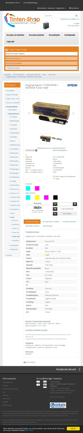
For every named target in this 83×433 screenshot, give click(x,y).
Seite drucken (29, 362)
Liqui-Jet (10, 41)
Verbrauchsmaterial (33, 74)
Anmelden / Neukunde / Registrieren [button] (52, 8)
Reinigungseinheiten (17, 169)
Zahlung (5, 386)
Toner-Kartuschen (18, 232)
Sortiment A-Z (65, 19)
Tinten (12, 213)
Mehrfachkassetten (17, 161)
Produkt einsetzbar (69, 222)
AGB (4, 392)
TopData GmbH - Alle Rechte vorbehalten (57, 339)
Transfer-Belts (15, 197)
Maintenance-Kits (16, 153)
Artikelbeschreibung (32, 222)
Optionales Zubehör (32, 226)
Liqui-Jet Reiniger (12, 95)
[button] (29, 113)
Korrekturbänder (16, 149)
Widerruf (6, 395)
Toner (44, 74)
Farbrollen (13, 137)
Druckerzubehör (36, 35)
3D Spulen (13, 117)
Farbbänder (69, 35)
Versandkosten (8, 382)
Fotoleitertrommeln (17, 209)
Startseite (7, 74)
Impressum (6, 399)
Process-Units (17, 220)
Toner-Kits (51, 74)
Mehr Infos (29, 430)
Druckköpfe (54, 35)
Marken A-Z (75, 19)
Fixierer (12, 141)
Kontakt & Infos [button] (13, 3)
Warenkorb (74, 8)
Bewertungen (47, 226)
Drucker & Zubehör (15, 35)
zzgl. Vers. (40, 212)
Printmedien (12, 110)
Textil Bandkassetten (17, 185)
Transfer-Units (15, 205)
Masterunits (14, 157)
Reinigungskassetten (17, 173)
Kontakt (5, 402)
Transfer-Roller (15, 201)
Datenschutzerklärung (10, 389)
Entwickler (13, 129)
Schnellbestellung (30, 3)
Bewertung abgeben (60, 150)
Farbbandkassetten (17, 133)
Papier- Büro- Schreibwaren (16, 99)
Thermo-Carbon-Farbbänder (20, 189)
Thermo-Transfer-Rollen (18, 193)
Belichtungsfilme (16, 121)
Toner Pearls (16, 228)
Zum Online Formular (57, 397)
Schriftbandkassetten (17, 177)
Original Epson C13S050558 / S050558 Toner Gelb (23, 77)
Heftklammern (15, 145)
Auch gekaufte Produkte (50, 222)
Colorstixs (13, 125)
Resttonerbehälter (18, 224)
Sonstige (13, 181)
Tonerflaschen (17, 240)
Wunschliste (67, 214)
